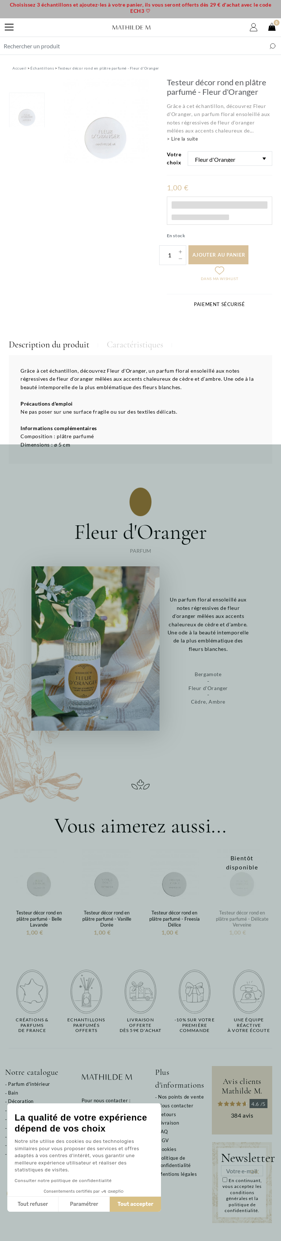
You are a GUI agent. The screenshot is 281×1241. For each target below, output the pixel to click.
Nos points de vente (181, 1097)
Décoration (21, 1101)
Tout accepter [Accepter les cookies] (135, 1204)
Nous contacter (175, 1105)
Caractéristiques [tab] (135, 344)
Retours (167, 1114)
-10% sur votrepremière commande (195, 1025)
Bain (13, 1093)
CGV (163, 1140)
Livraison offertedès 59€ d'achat (141, 1025)
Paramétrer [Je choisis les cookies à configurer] (84, 1204)
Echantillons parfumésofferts (86, 1025)
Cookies (167, 1149)
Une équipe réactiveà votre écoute (249, 1025)
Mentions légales (177, 1174)
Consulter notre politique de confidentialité (63, 1180)
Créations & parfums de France (32, 1025)
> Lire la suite (182, 139)
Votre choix (174, 158)
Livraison (168, 1123)
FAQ (163, 1131)
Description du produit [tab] (49, 344)
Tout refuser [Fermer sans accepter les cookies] (33, 1204)
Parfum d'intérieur (29, 1084)
